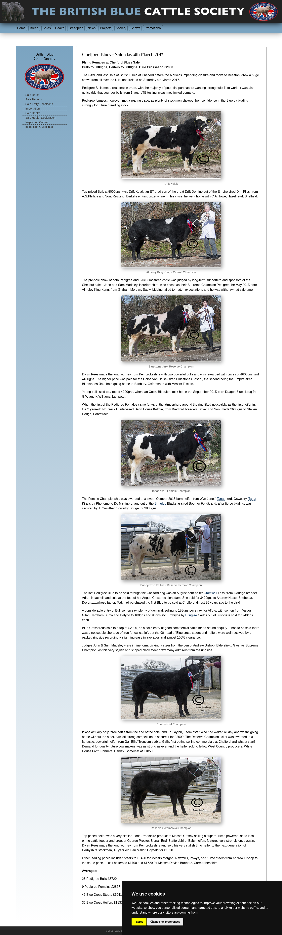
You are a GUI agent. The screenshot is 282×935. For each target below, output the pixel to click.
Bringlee (160, 503)
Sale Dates (32, 94)
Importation (32, 108)
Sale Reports (33, 99)
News (92, 28)
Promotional (152, 28)
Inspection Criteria (37, 122)
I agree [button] (139, 921)
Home (21, 28)
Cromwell (210, 593)
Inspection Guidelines (39, 126)
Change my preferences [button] (165, 921)
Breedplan (76, 28)
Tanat (220, 498)
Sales (47, 28)
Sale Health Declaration (40, 117)
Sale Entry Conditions (39, 104)
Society (121, 28)
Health (59, 28)
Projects (105, 28)
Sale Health (32, 113)
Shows (135, 28)
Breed (34, 28)
